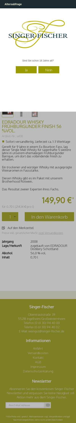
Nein (48, 70)
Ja (26, 70)
